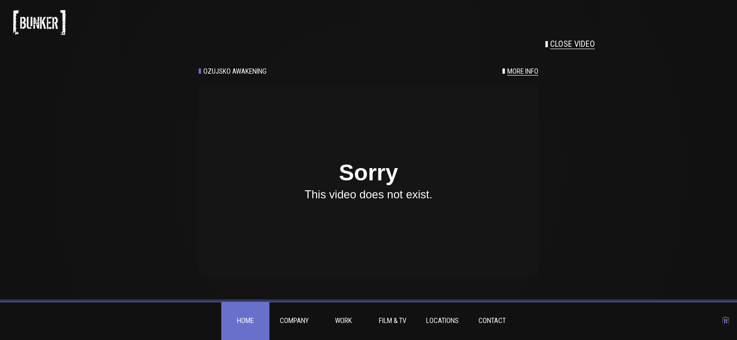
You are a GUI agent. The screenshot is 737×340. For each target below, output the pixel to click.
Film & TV (392, 320)
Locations (442, 320)
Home (245, 320)
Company (294, 320)
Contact (492, 320)
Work (343, 320)
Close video (572, 44)
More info (522, 72)
